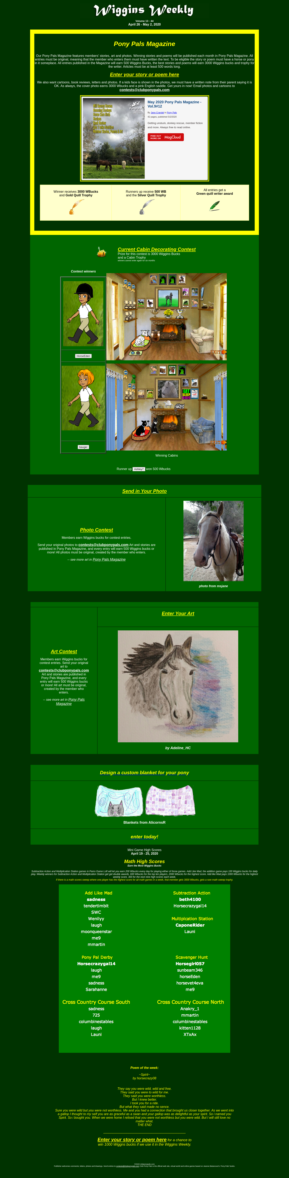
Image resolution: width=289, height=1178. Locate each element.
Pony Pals (172, 112)
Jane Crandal (157, 112)
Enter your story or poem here (144, 74)
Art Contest (64, 651)
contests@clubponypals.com (127, 1166)
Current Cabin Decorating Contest (157, 249)
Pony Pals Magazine (109, 559)
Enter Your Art (178, 613)
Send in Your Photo (144, 491)
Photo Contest (96, 530)
